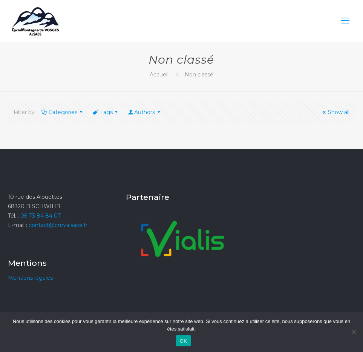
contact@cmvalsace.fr (58, 225)
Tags (106, 112)
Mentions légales (30, 277)
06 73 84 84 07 (40, 215)
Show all (334, 112)
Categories (62, 112)
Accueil (159, 74)
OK (183, 341)
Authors (144, 112)
